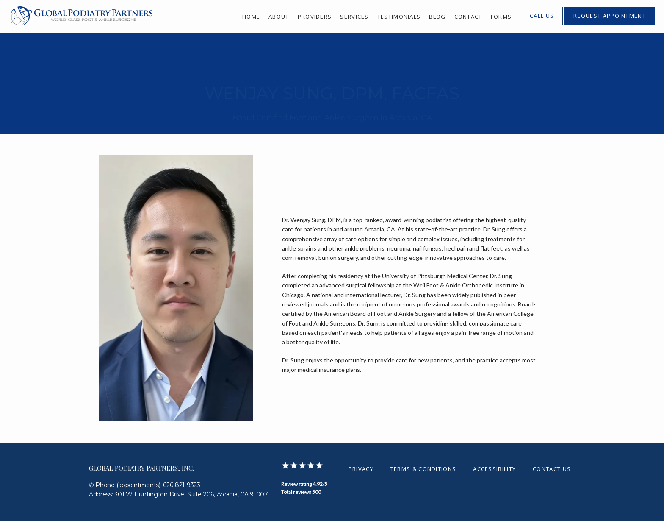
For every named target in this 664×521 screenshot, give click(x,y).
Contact (468, 16)
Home (251, 16)
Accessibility (494, 469)
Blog (437, 16)
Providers (315, 16)
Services (354, 16)
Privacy (361, 469)
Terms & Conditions (423, 469)
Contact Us (552, 469)
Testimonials (399, 16)
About (278, 16)
